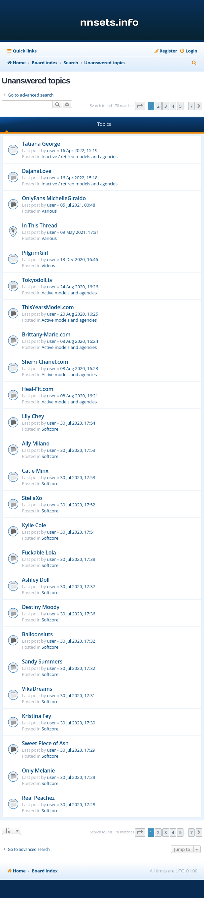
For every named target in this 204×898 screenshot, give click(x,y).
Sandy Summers (42, 661)
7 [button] (191, 106)
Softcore (50, 429)
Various (49, 211)
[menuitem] (188, 51)
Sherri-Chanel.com (45, 361)
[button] (140, 106)
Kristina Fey (36, 716)
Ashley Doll (35, 579)
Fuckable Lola (39, 552)
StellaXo (32, 498)
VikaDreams (37, 688)
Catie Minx (35, 470)
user (51, 150)
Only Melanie (38, 770)
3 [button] (165, 106)
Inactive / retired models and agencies (80, 156)
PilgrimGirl (35, 252)
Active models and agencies (69, 293)
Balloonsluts (37, 634)
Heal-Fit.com (37, 389)
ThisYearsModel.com (48, 307)
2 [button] (158, 106)
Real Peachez (38, 797)
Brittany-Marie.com (46, 334)
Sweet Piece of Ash (45, 743)
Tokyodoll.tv (37, 280)
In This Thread (39, 225)
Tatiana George (41, 143)
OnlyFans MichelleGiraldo (54, 198)
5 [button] (180, 106)
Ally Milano (35, 443)
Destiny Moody (40, 607)
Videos (48, 265)
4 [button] (173, 106)
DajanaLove (36, 171)
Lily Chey (33, 416)
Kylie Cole (34, 525)
